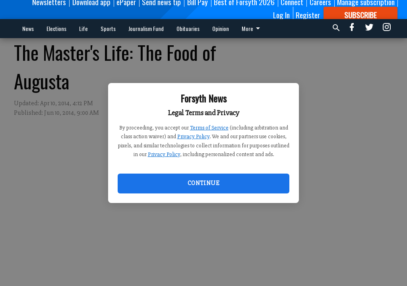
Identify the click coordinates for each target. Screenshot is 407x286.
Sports (108, 28)
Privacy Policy (193, 136)
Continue (203, 183)
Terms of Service (209, 127)
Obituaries (188, 28)
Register (308, 15)
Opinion (220, 28)
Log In (281, 15)
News (28, 28)
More (252, 28)
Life (83, 28)
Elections (56, 28)
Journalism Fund (146, 28)
